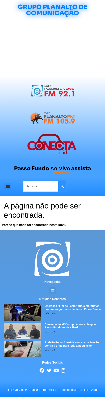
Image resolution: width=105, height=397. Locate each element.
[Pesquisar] (62, 186)
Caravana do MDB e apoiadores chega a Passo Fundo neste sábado (70, 326)
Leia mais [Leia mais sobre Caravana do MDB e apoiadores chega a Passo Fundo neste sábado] (50, 331)
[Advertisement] (52, 47)
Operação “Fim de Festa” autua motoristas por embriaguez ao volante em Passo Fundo (73, 307)
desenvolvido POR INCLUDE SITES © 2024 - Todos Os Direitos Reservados (52, 390)
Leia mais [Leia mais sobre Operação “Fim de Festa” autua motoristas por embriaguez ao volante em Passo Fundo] (50, 313)
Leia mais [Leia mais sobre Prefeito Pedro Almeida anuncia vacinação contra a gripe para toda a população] (50, 349)
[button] (7, 186)
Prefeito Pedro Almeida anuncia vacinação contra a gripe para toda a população (72, 344)
